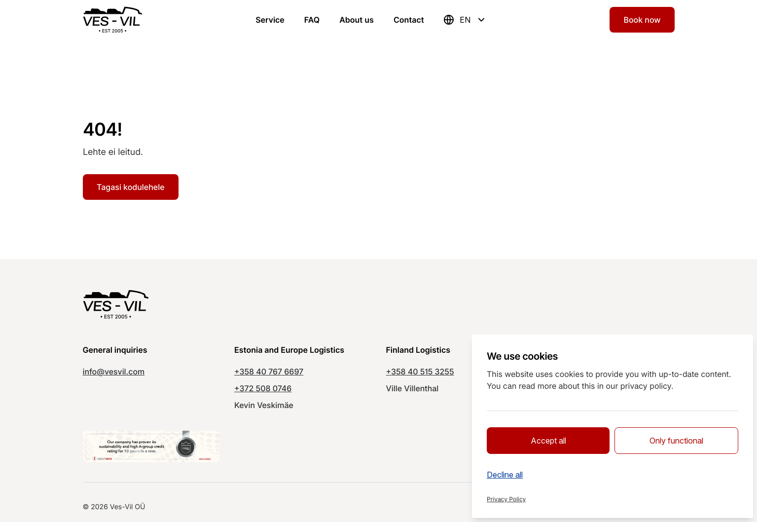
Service (270, 20)
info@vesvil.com (114, 371)
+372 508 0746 (262, 388)
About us (356, 20)
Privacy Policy (506, 499)
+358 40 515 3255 (420, 371)
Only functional (676, 441)
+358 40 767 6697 (268, 371)
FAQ (312, 20)
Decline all (505, 475)
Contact (409, 20)
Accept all (548, 441)
